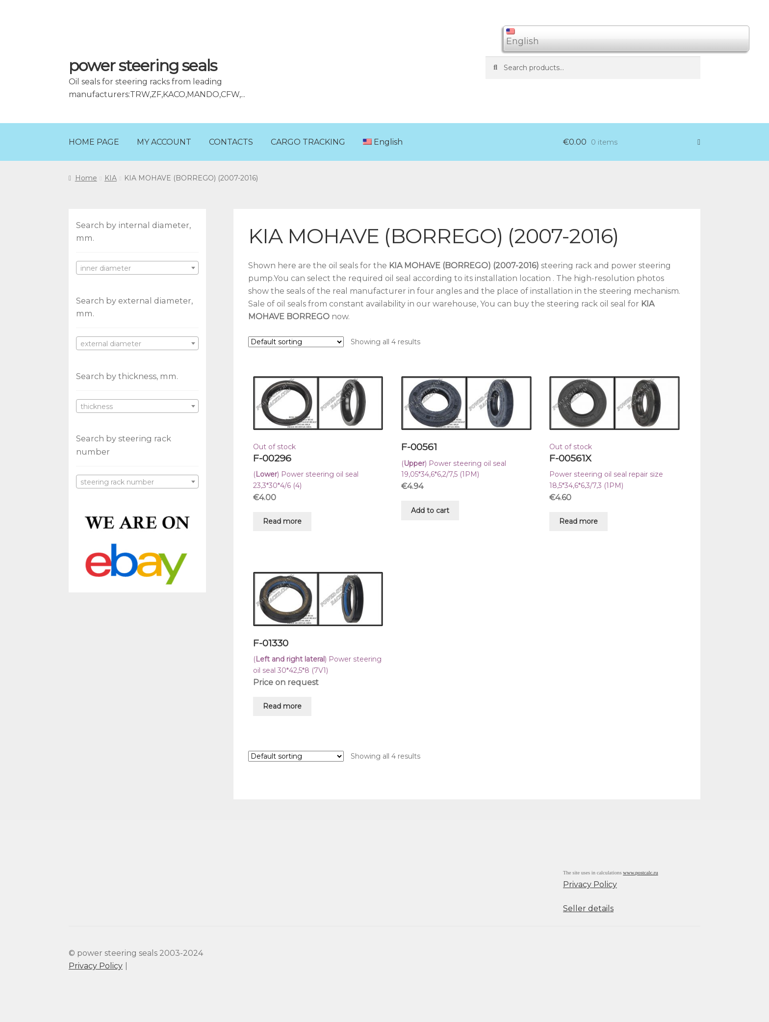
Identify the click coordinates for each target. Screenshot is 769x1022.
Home (86, 178)
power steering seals (143, 65)
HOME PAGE (94, 142)
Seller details (588, 908)
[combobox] (137, 268)
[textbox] (137, 268)
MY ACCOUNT (164, 142)
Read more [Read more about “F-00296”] (282, 521)
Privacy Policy (590, 884)
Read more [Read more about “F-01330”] (282, 706)
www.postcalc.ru (640, 872)
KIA (110, 178)
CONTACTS (231, 142)
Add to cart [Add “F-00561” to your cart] (430, 510)
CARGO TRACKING (308, 142)
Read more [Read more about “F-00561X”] (578, 521)
